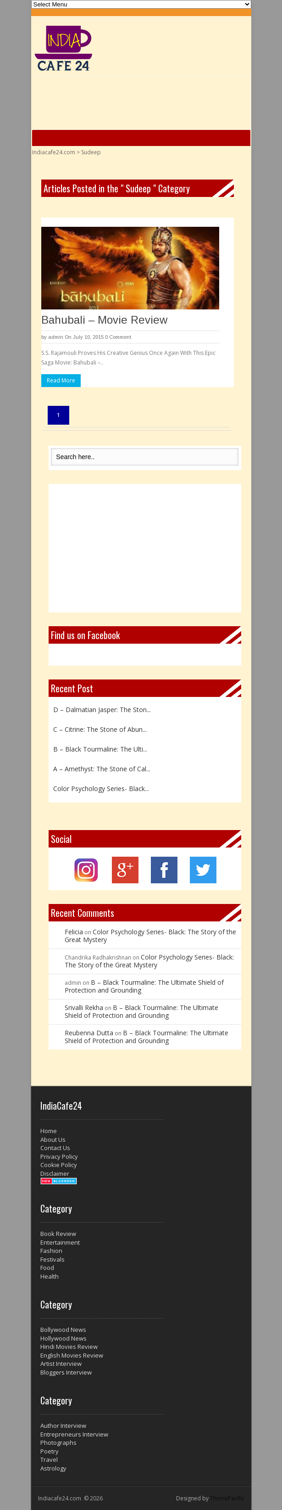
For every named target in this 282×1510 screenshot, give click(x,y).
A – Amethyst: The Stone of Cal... (101, 768)
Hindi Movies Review (69, 1346)
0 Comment (118, 337)
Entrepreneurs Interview (74, 1434)
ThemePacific (227, 1498)
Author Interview (63, 1425)
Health (49, 1276)
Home (48, 1131)
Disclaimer (54, 1173)
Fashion (51, 1250)
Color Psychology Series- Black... (101, 788)
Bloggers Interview (66, 1372)
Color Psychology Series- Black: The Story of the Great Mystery (150, 935)
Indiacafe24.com (53, 152)
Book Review (58, 1233)
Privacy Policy (59, 1156)
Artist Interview (61, 1363)
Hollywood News (63, 1338)
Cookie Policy (58, 1165)
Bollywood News (63, 1329)
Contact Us (55, 1148)
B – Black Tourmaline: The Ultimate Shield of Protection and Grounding (144, 986)
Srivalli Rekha (84, 1007)
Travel (49, 1459)
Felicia (74, 931)
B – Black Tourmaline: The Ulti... (100, 749)
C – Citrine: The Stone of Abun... (100, 729)
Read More (61, 380)
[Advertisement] (145, 548)
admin (55, 337)
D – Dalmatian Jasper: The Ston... (102, 709)
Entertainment (60, 1242)
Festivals (52, 1259)
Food (47, 1267)
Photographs (58, 1442)
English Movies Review (71, 1355)
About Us (53, 1139)
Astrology (53, 1468)
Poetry (49, 1451)
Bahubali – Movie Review (104, 320)
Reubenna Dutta (89, 1032)
